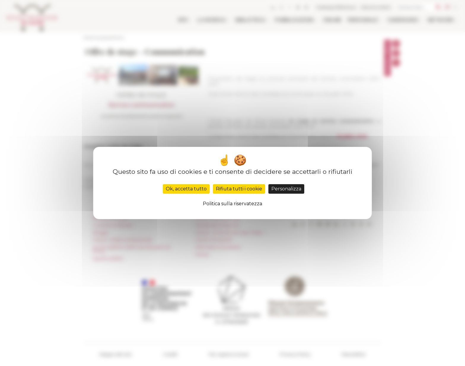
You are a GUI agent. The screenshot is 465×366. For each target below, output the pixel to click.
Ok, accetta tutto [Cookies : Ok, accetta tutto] (186, 189)
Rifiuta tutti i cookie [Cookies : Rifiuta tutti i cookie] (239, 189)
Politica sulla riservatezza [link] (232, 203)
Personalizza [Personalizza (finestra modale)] (286, 189)
